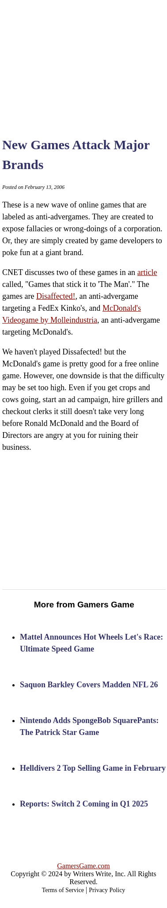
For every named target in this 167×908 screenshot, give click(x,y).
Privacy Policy (107, 890)
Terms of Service (63, 890)
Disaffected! (56, 296)
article (147, 272)
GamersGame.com (83, 866)
